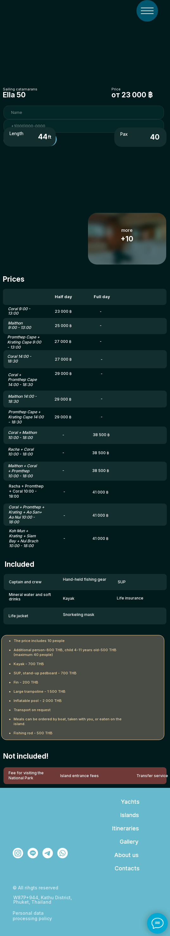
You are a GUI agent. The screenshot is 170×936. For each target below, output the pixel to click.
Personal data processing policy (32, 915)
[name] (83, 112)
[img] (147, 11)
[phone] (83, 126)
